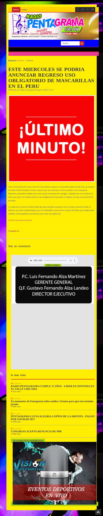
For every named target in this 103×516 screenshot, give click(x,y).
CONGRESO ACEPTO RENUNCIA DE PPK (36, 432)
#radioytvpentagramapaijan (20, 221)
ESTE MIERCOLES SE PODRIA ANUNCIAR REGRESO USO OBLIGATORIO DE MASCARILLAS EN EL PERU (48, 78)
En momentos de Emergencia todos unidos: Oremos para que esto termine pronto (52, 404)
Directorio (52, 267)
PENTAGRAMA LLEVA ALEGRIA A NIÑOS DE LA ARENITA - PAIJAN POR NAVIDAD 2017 (53, 419)
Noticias (20, 60)
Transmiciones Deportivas (28, 442)
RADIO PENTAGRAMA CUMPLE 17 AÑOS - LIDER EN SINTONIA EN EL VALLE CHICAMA (52, 389)
